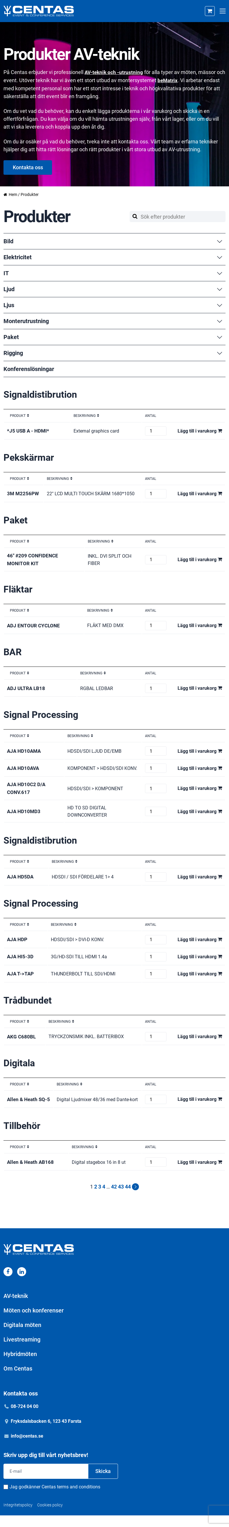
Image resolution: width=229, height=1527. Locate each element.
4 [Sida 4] (103, 1198)
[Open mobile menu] (222, 11)
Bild (113, 240)
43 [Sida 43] (121, 1198)
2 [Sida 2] (95, 1198)
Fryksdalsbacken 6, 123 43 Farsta (46, 1432)
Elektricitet (113, 256)
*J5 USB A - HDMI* (29, 430)
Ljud (113, 288)
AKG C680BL (22, 1042)
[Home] (38, 11)
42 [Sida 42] (114, 1198)
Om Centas (17, 1379)
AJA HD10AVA (24, 771)
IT (113, 272)
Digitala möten (22, 1336)
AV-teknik (15, 1307)
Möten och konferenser (33, 1321)
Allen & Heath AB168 (31, 1174)
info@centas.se (27, 1447)
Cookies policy (50, 1516)
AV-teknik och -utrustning (115, 72)
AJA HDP (18, 945)
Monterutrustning (113, 320)
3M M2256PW (23, 493)
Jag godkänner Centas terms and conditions (55, 1498)
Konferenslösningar (28, 368)
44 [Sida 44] (128, 1198)
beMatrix (177, 80)
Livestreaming (21, 1350)
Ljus (113, 304)
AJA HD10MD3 (24, 816)
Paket (113, 336)
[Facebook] (7, 1282)
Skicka (103, 1483)
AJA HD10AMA (25, 751)
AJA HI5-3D (21, 962)
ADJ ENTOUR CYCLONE (34, 625)
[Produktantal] (156, 430)
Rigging (113, 352)
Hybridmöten (20, 1365)
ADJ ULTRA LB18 (27, 688)
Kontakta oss (28, 167)
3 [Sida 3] (99, 1198)
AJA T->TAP (21, 979)
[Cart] (210, 11)
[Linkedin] (21, 1282)
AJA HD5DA (21, 882)
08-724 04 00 (24, 1417)
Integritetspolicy (18, 1516)
